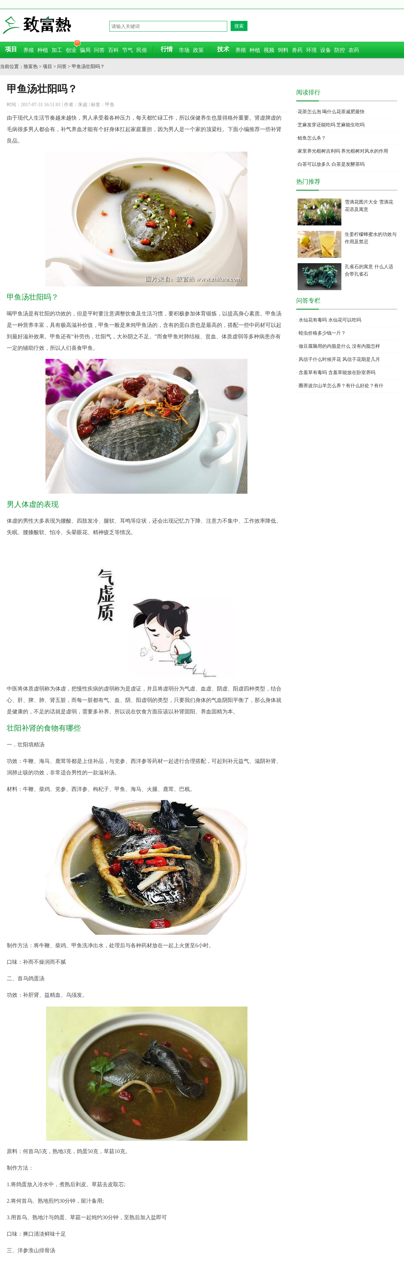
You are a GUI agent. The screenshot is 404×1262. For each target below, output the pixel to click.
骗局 (85, 50)
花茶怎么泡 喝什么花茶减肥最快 (331, 111)
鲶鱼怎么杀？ (312, 138)
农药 (353, 50)
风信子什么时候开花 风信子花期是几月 (339, 359)
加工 (57, 50)
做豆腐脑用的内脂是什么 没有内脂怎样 (339, 346)
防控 (339, 50)
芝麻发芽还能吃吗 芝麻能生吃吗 (331, 124)
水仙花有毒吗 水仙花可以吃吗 (330, 319)
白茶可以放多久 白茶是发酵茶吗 (331, 164)
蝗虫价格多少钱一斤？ (322, 333)
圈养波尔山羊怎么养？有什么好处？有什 (341, 385)
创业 (71, 50)
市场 (184, 50)
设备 (325, 50)
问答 (99, 50)
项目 (47, 66)
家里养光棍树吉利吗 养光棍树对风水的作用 (343, 151)
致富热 (55, 25)
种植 (42, 50)
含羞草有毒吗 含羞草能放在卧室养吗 (337, 372)
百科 (113, 50)
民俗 (141, 50)
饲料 (283, 50)
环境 (311, 50)
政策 (198, 50)
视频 (269, 50)
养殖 (28, 50)
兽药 (297, 50)
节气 (127, 50)
